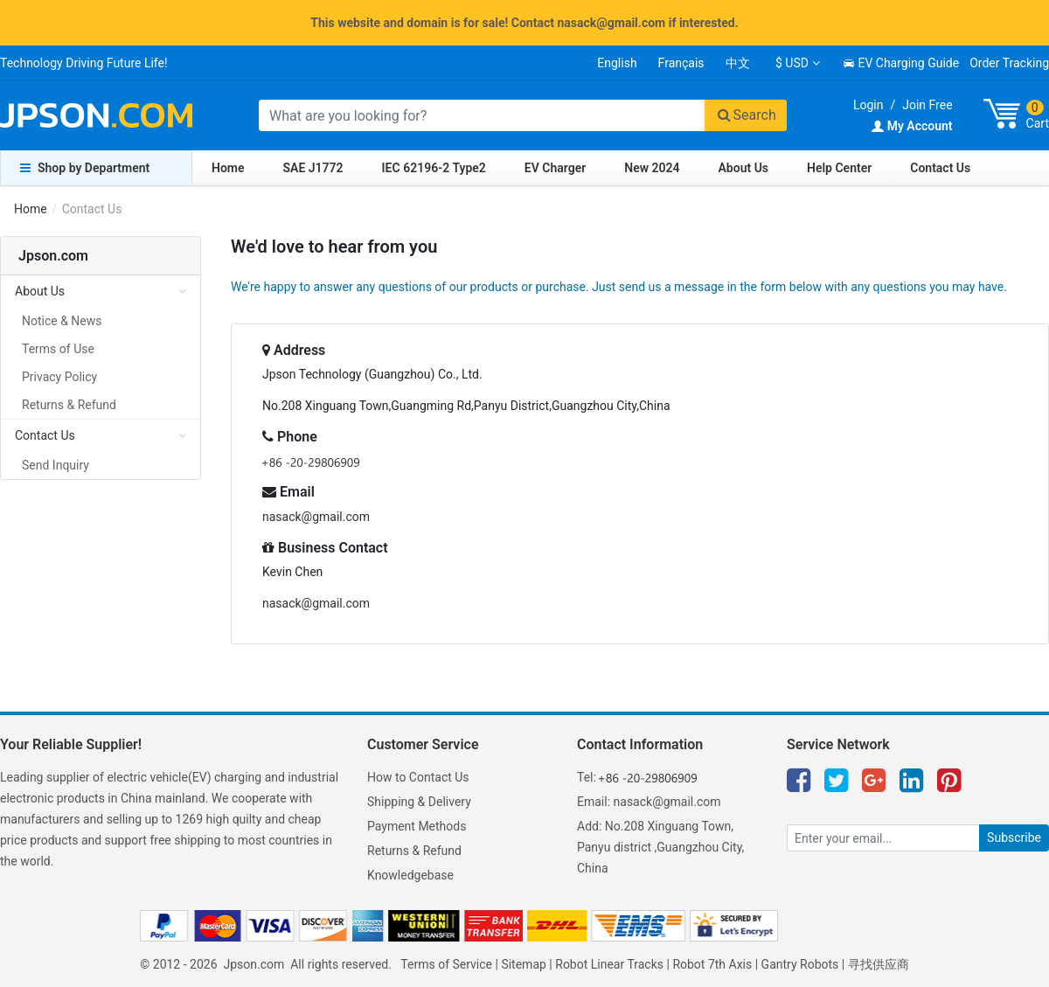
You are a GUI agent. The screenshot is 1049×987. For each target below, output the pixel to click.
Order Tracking (1009, 63)
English (616, 63)
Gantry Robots (800, 964)
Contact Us (940, 168)
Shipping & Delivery (419, 802)
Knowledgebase (410, 875)
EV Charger (555, 168)
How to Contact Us (418, 777)
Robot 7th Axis (712, 964)
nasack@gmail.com (316, 517)
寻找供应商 (878, 964)
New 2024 (651, 168)
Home (228, 168)
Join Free (927, 105)
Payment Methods (416, 826)
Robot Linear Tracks (609, 964)
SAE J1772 (313, 168)
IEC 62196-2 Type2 (434, 168)
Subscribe (1014, 838)
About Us (744, 168)
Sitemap (523, 964)
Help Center (839, 168)
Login (868, 105)
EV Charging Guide (901, 63)
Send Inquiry (55, 465)
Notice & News (62, 321)
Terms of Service (446, 964)
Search (745, 115)
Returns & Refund (69, 405)
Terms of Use (58, 349)
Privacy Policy (59, 377)
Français (681, 63)
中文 (738, 63)
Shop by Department (84, 168)
